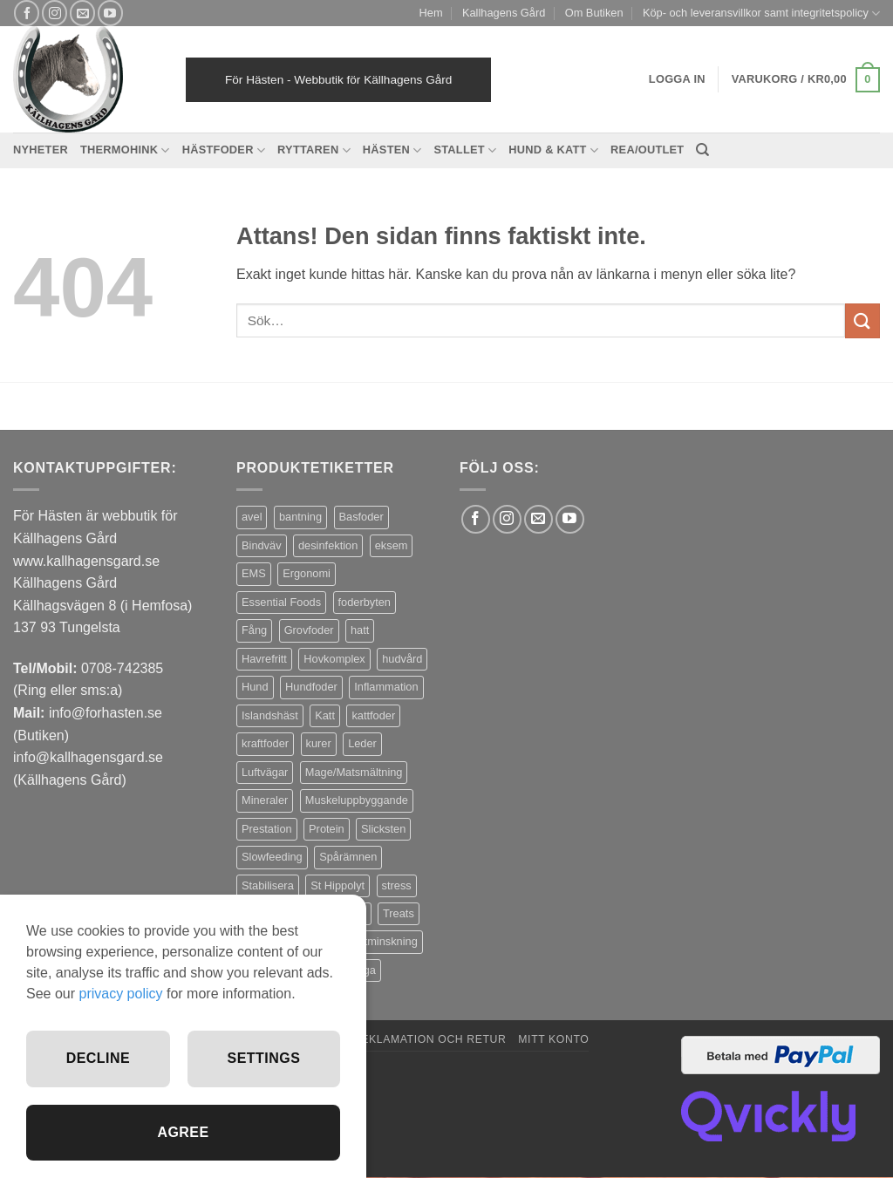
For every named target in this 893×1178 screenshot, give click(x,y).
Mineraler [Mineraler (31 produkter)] (265, 800)
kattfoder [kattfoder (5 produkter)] (373, 715)
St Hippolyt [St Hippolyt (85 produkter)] (337, 885)
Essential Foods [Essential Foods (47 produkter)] (281, 602)
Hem (431, 12)
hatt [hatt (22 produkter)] (360, 630)
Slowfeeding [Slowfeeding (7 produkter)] (272, 856)
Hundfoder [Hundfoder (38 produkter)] (311, 686)
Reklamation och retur (430, 1039)
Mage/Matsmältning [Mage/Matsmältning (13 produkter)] (354, 772)
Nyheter (40, 149)
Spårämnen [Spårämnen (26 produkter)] (348, 856)
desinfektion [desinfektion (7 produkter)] (328, 545)
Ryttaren (314, 150)
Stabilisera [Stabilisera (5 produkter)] (268, 885)
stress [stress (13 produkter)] (397, 885)
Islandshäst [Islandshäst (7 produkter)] (270, 715)
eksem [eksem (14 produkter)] (391, 545)
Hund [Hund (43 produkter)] (255, 686)
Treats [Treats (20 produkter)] (398, 913)
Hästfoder (223, 150)
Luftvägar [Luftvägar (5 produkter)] (265, 772)
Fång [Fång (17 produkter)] (254, 630)
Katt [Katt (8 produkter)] (325, 715)
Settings (264, 1058)
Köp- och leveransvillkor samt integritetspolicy (761, 13)
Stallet (464, 150)
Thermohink (125, 150)
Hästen (392, 150)
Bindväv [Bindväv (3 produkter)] (262, 545)
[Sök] (702, 150)
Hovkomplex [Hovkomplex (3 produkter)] (334, 658)
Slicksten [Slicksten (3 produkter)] (383, 828)
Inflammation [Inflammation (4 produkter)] (386, 686)
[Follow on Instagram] (54, 12)
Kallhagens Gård (503, 12)
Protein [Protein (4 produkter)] (326, 828)
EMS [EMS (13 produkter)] (254, 573)
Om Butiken (594, 12)
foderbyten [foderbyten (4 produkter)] (364, 602)
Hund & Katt (553, 150)
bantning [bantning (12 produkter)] (300, 516)
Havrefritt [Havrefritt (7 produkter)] (264, 658)
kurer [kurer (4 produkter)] (318, 743)
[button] (806, 80)
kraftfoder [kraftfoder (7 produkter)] (265, 743)
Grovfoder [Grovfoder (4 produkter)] (309, 630)
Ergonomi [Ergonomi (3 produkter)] (307, 573)
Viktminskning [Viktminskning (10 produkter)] (383, 941)
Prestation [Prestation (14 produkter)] (267, 828)
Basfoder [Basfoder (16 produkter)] (361, 516)
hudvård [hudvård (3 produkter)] (402, 658)
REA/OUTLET (647, 149)
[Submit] (862, 320)
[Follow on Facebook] (26, 12)
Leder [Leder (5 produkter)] (362, 743)
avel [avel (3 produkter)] (252, 516)
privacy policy (120, 993)
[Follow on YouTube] (110, 12)
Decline (98, 1058)
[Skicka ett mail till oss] (82, 12)
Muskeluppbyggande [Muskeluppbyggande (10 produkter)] (356, 800)
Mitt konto (553, 1039)
